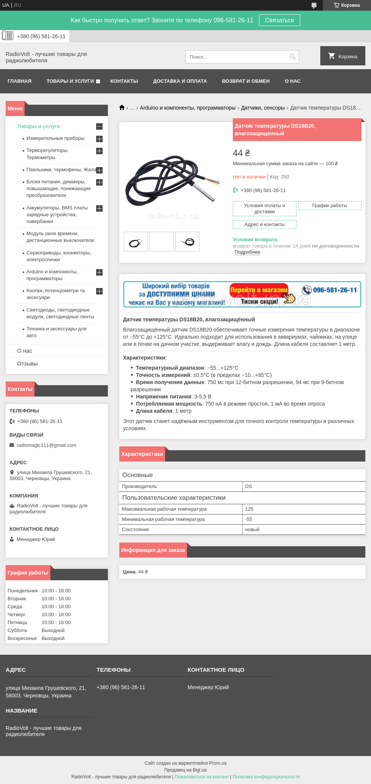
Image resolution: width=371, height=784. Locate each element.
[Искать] (292, 57)
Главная (19, 81)
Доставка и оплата (180, 81)
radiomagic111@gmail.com (46, 445)
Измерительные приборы (55, 138)
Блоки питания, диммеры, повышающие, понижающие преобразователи (58, 188)
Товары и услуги (70, 81)
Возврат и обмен (246, 81)
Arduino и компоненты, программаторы (188, 108)
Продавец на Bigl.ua (185, 770)
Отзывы (27, 363)
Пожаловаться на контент (202, 776)
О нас (293, 81)
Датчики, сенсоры (263, 108)
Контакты (124, 81)
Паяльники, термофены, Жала (61, 169)
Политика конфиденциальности (266, 776)
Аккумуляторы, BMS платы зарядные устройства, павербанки (57, 214)
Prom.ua (217, 763)
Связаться (279, 20)
